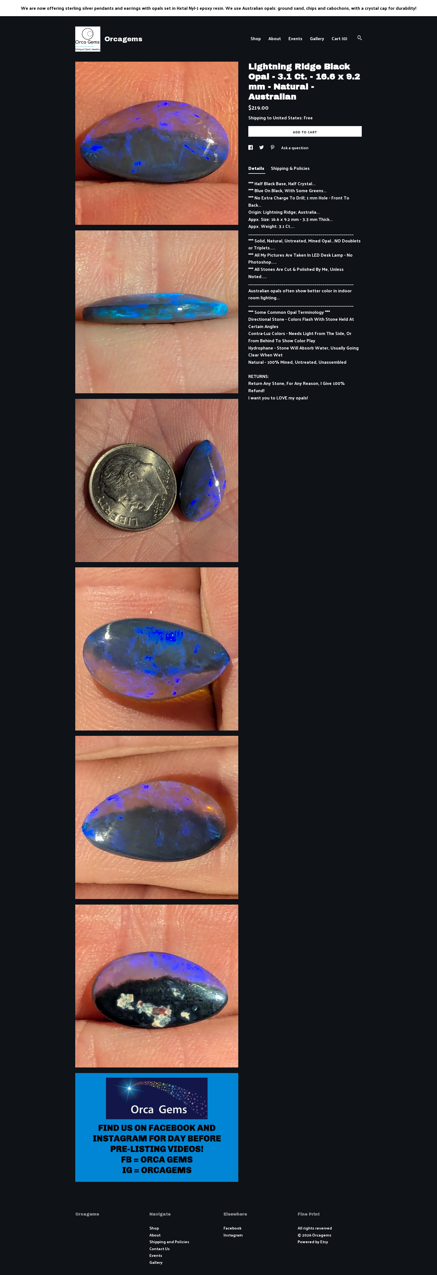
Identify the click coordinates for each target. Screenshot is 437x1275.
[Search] (360, 38)
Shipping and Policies (169, 1241)
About (274, 38)
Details (256, 168)
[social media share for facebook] (251, 147)
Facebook (232, 1228)
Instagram (233, 1234)
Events (295, 38)
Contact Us (159, 1248)
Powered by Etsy (313, 1241)
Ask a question (295, 147)
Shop (256, 38)
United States (287, 118)
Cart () (339, 38)
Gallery (317, 38)
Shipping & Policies (290, 168)
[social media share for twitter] (262, 147)
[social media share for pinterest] (273, 147)
